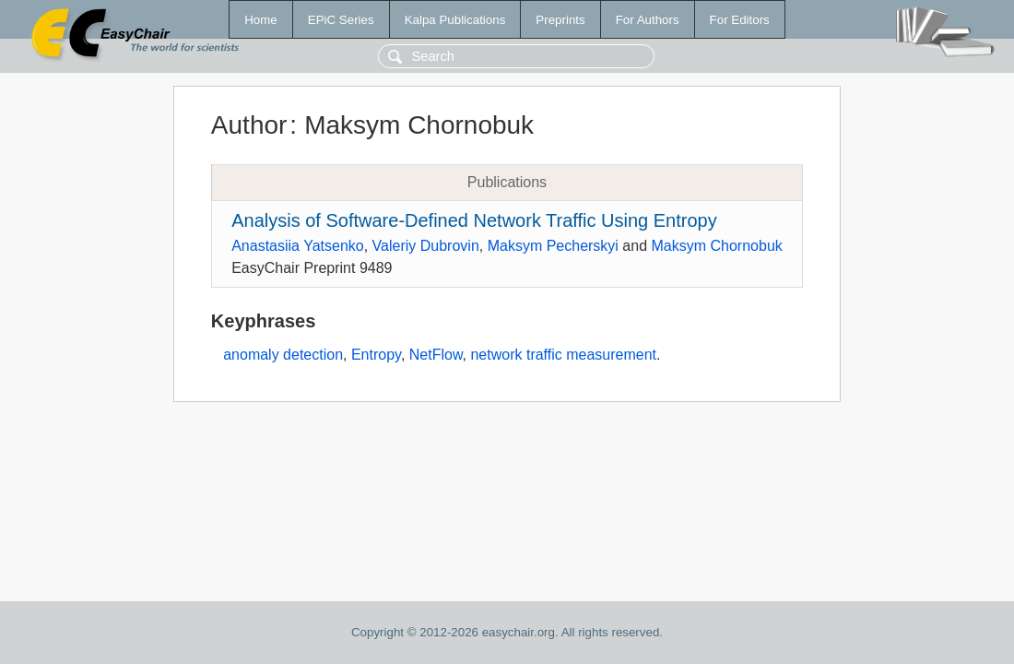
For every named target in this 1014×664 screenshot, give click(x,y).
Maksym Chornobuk (717, 246)
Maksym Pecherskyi (553, 246)
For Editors (740, 20)
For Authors (647, 20)
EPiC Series (341, 20)
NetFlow (436, 354)
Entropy (376, 354)
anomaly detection (283, 354)
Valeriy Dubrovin (425, 246)
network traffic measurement (563, 354)
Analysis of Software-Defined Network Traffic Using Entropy (474, 220)
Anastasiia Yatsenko (297, 246)
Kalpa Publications (455, 20)
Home (260, 20)
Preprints (560, 20)
